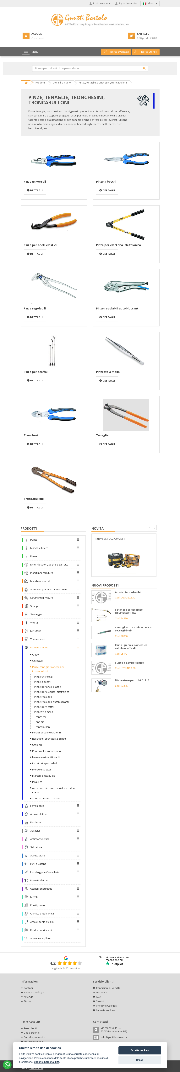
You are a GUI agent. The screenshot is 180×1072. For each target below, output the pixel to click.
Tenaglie (102, 435)
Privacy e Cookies (106, 1005)
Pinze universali (35, 181)
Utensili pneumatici (41, 888)
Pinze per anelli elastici (40, 245)
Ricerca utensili (145, 51)
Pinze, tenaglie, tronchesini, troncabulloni (48, 669)
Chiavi (35, 654)
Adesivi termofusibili (128, 592)
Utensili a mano (39, 647)
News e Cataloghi (34, 992)
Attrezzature (37, 855)
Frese (33, 556)
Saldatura (36, 847)
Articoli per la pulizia (42, 922)
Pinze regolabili (35, 308)
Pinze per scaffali (36, 372)
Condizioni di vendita (108, 988)
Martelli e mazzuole (43, 775)
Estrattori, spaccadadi (44, 763)
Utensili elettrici (39, 880)
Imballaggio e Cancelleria (44, 872)
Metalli (34, 897)
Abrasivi (35, 830)
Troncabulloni (34, 499)
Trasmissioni (37, 639)
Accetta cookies (140, 1050)
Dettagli (35, 190)
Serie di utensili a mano (46, 798)
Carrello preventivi (34, 1037)
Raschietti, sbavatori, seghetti (49, 738)
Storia (27, 1001)
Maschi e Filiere (39, 548)
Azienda (28, 997)
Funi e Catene (38, 864)
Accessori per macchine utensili (48, 589)
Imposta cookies (105, 1010)
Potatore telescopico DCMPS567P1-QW (129, 611)
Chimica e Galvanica (42, 913)
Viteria (34, 622)
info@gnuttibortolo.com (114, 1037)
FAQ (98, 997)
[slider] (69, 963)
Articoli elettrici (38, 814)
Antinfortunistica (40, 839)
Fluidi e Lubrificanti (41, 930)
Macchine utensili (40, 581)
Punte (33, 539)
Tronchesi (31, 435)
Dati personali (32, 1032)
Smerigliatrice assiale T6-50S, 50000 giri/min (133, 629)
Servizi (100, 1001)
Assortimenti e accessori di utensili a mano (53, 790)
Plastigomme (37, 905)
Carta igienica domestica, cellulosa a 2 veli (131, 646)
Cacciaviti (37, 660)
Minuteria (35, 631)
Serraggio (36, 614)
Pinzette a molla (108, 372)
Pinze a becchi (106, 181)
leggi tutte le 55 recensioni (66, 968)
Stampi (34, 606)
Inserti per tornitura (41, 573)
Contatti (28, 988)
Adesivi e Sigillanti (40, 938)
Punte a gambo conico (129, 662)
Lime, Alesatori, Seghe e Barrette (49, 564)
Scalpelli (37, 745)
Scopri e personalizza (46, 1061)
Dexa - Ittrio (36, 1068)
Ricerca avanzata (116, 51)
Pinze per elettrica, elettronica (118, 245)
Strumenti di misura (41, 597)
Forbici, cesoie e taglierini (46, 732)
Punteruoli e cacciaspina (46, 751)
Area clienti (30, 1028)
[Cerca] (144, 68)
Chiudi (139, 1060)
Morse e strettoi (41, 769)
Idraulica (37, 782)
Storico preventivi (34, 1041)
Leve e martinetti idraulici (46, 757)
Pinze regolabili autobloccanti (117, 308)
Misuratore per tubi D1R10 (132, 680)
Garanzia (101, 992)
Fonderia (35, 822)
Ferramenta (37, 805)
